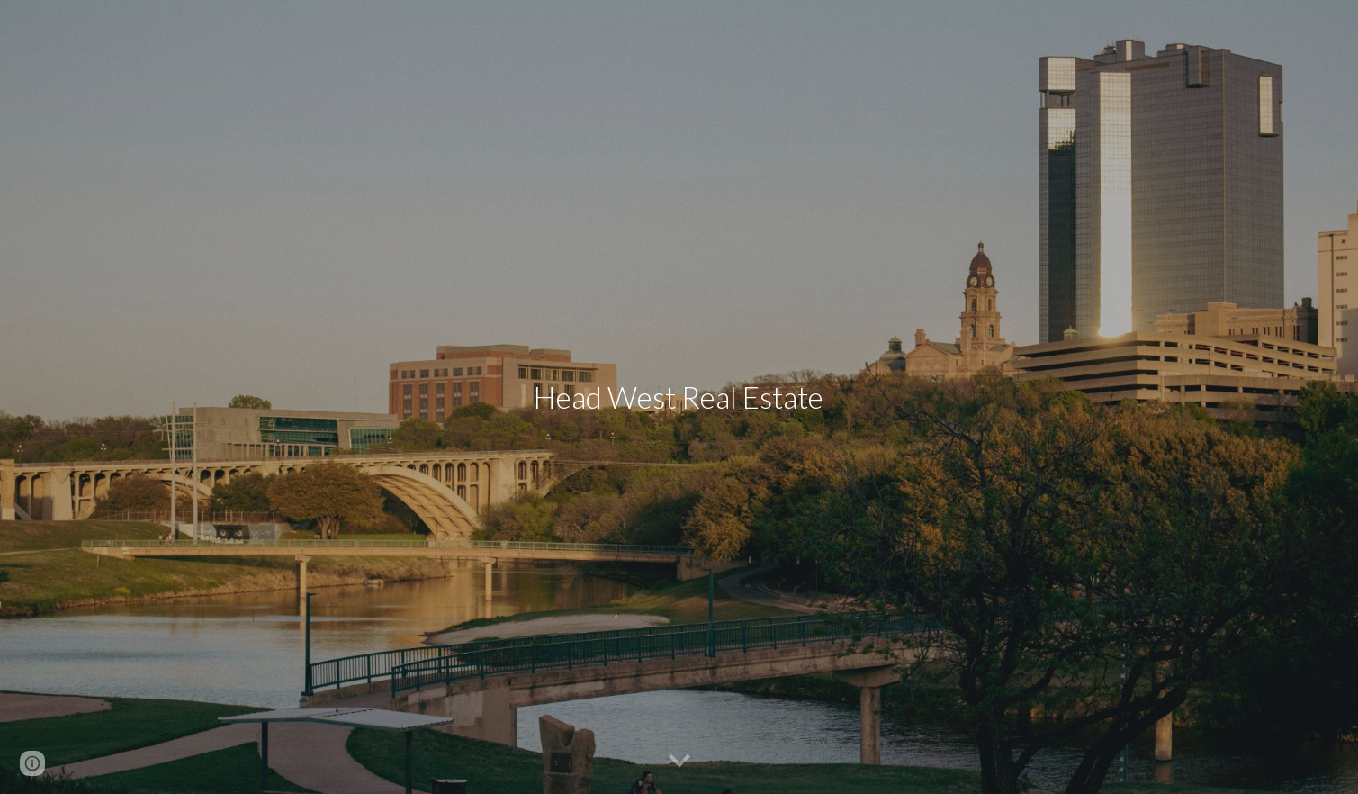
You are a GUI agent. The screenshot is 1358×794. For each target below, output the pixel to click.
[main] (679, 397)
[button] (679, 761)
